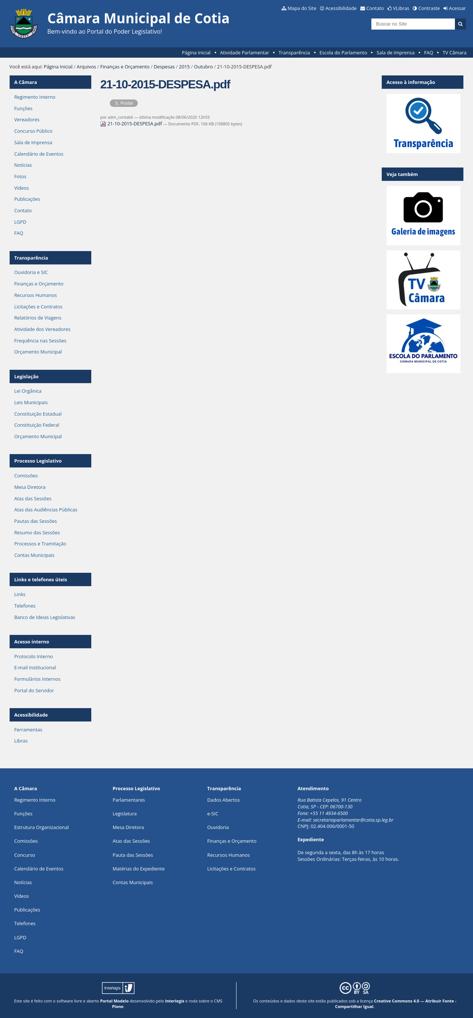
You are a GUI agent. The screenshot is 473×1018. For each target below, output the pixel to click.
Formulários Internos (37, 679)
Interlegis (174, 1001)
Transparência (294, 52)
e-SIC (212, 813)
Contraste (429, 8)
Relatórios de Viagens (37, 317)
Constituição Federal (36, 425)
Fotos (20, 176)
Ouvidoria (218, 827)
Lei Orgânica (27, 391)
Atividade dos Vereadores (42, 329)
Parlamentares (129, 800)
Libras (20, 740)
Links (19, 594)
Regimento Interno (34, 97)
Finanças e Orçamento (124, 66)
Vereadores (26, 119)
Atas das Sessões (32, 498)
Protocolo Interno (33, 656)
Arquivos (86, 66)
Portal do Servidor (34, 690)
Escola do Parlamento (343, 52)
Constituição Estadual (37, 413)
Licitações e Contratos (38, 306)
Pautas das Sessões (35, 521)
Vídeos (21, 188)
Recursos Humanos (35, 295)
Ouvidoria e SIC (31, 272)
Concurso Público (33, 131)
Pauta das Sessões (133, 855)
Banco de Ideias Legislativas (44, 617)
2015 (184, 66)
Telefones (24, 605)
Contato (375, 8)
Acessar (457, 8)
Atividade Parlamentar (244, 52)
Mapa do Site (301, 8)
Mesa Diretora (29, 487)
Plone (117, 1006)
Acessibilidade (341, 8)
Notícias (23, 165)
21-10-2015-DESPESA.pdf (131, 123)
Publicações (27, 199)
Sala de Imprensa (396, 52)
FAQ (428, 52)
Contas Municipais (34, 555)
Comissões (26, 475)
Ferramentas (28, 729)
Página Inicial (196, 52)
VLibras (401, 8)
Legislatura (125, 813)
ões (23, 813)
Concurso (24, 855)
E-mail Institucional (35, 667)
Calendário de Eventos (38, 153)
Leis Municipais (31, 402)
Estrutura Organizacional (41, 827)
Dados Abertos (223, 800)
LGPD (20, 222)
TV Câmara (454, 52)
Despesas (164, 66)
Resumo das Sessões (37, 532)
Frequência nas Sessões (40, 340)
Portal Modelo (114, 1001)
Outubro (203, 66)
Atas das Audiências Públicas (45, 509)
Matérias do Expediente (139, 868)
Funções (23, 108)
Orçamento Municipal (38, 351)
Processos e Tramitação (40, 543)
